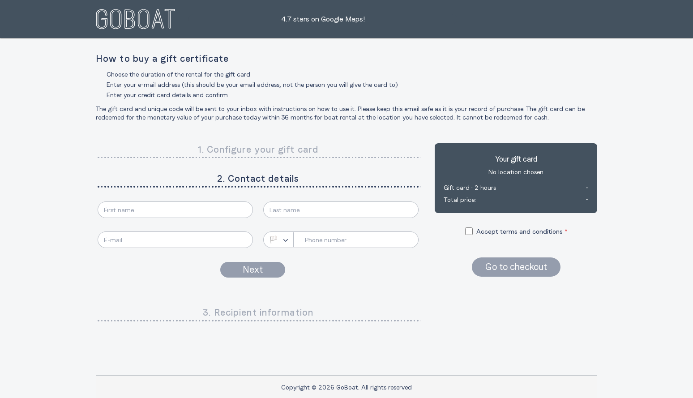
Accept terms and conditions (519, 231)
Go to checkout (516, 266)
